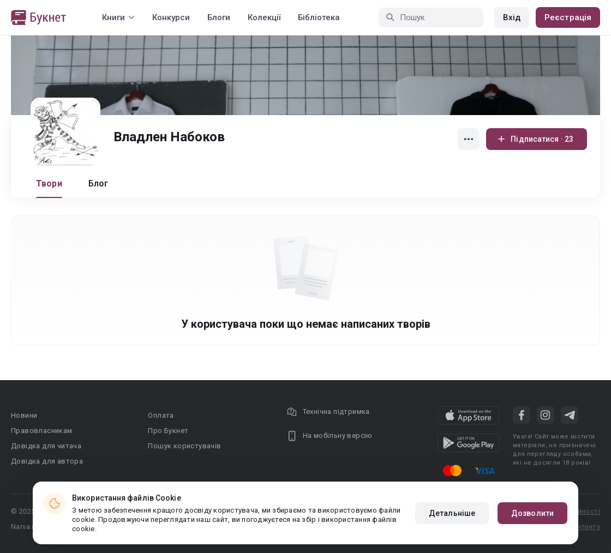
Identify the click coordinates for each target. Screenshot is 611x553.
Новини (24, 415)
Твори (49, 183)
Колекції (264, 17)
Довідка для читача (46, 446)
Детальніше (452, 513)
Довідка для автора (47, 461)
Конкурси (171, 17)
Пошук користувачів (184, 446)
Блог (98, 183)
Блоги (218, 17)
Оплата (160, 415)
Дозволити (532, 513)
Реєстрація (567, 17)
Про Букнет (168, 430)
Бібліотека (319, 17)
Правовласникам (42, 430)
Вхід (511, 17)
